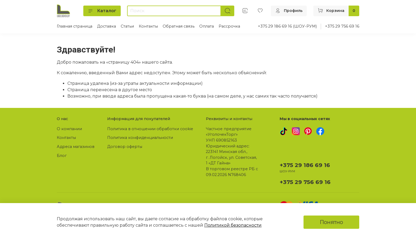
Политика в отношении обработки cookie (150, 128)
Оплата (206, 26)
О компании (69, 128)
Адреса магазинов (75, 146)
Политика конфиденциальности (140, 137)
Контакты (148, 26)
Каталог (102, 11)
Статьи (127, 26)
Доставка (106, 26)
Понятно (331, 222)
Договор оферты (124, 146)
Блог (62, 155)
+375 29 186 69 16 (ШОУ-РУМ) (287, 26)
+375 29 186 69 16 (305, 165)
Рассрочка (229, 26)
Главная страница (74, 26)
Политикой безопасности (233, 225)
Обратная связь (178, 26)
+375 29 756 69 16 (342, 26)
